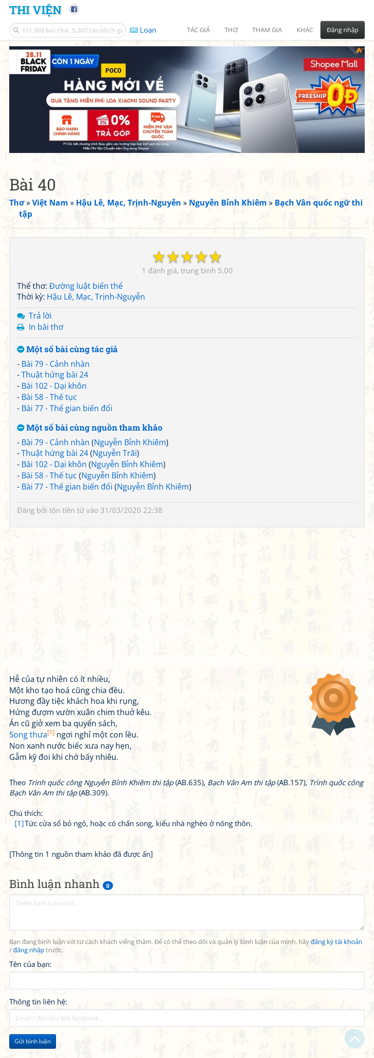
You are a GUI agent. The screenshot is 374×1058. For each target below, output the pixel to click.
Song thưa (32, 764)
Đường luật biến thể (86, 315)
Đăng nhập (342, 29)
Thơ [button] (231, 29)
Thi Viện (35, 9)
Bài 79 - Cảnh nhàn (55, 393)
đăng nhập (28, 980)
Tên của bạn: (30, 994)
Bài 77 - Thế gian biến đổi (66, 438)
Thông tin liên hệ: (38, 1031)
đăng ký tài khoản (336, 971)
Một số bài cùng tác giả (67, 379)
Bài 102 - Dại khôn (54, 415)
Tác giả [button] (198, 29)
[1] (19, 853)
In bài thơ (46, 356)
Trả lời (40, 345)
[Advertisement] (187, 114)
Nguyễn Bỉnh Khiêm (130, 472)
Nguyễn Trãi (115, 482)
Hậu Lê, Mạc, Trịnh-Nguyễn (96, 326)
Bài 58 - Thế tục (49, 426)
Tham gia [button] (267, 29)
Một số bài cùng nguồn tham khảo (90, 457)
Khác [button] (305, 29)
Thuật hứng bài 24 (54, 404)
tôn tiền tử (66, 540)
